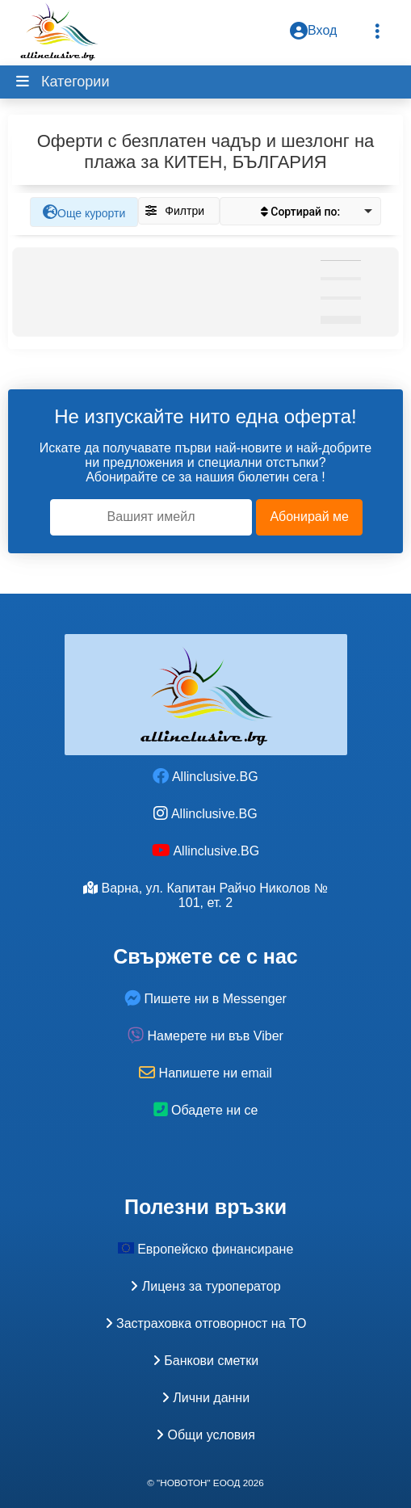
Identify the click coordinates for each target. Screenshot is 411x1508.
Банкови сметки (205, 1360)
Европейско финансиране (206, 1249)
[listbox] (300, 211)
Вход (313, 31)
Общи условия (205, 1435)
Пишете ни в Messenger (205, 999)
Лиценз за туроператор (205, 1286)
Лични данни (205, 1398)
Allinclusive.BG (205, 776)
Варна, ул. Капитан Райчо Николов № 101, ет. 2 (205, 895)
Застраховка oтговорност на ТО (206, 1323)
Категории (73, 82)
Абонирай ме (309, 516)
